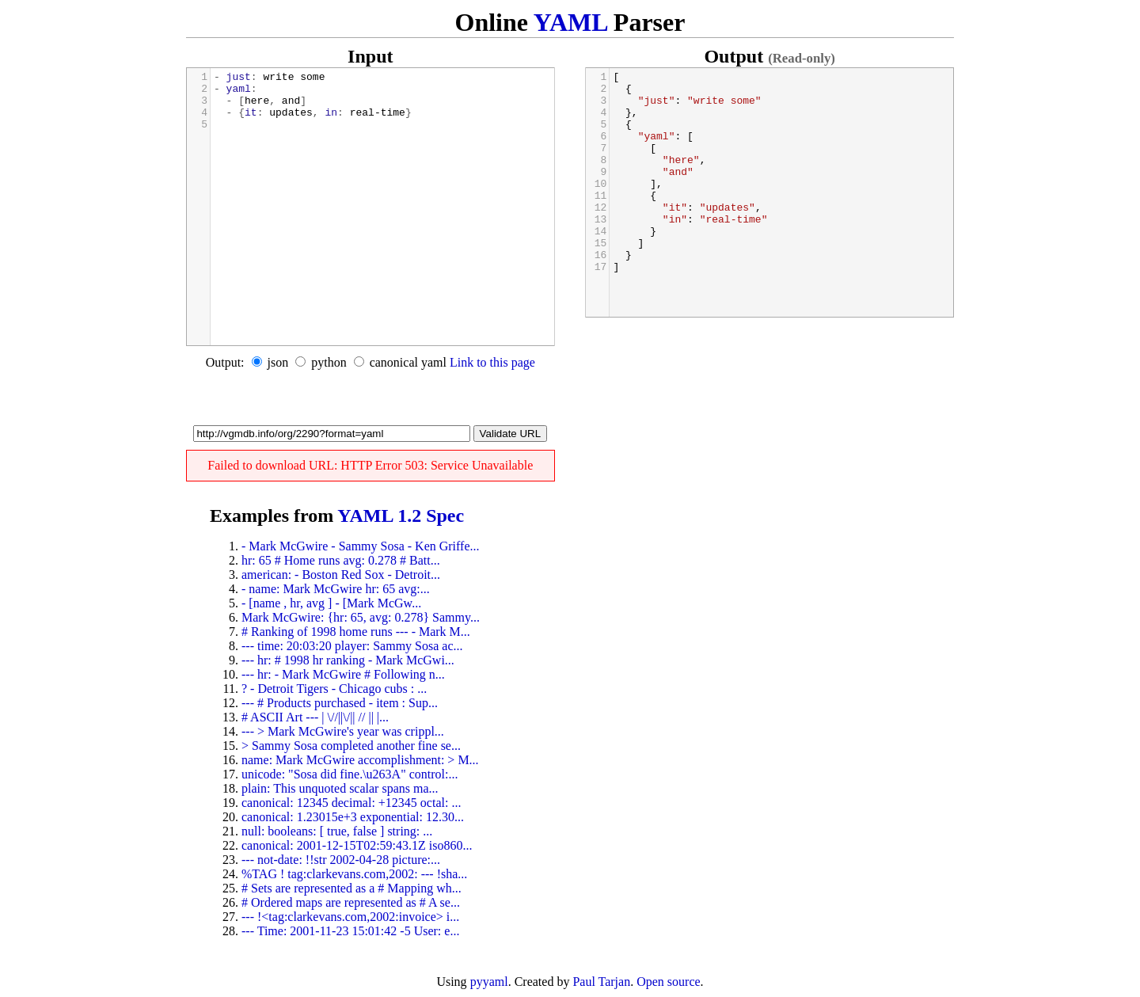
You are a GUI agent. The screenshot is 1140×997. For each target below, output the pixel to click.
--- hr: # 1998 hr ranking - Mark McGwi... (347, 660)
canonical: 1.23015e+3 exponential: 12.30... (352, 817)
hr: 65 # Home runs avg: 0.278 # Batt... (340, 560)
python (328, 362)
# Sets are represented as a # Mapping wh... (351, 888)
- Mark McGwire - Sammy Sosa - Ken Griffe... (360, 546)
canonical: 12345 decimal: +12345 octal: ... (351, 802)
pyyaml (489, 981)
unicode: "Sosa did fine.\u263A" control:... (349, 774)
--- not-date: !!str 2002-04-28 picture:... (340, 859)
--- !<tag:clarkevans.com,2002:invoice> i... (350, 916)
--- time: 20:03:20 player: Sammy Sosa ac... (352, 646)
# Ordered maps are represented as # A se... (350, 902)
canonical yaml (408, 362)
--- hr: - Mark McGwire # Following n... (343, 674)
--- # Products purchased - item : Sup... (339, 703)
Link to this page (492, 362)
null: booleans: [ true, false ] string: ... (336, 831)
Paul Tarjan (601, 981)
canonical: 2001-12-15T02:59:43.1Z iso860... (357, 845)
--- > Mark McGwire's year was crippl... (342, 731)
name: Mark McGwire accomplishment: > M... (360, 760)
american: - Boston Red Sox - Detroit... (340, 574)
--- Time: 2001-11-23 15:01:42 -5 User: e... (350, 931)
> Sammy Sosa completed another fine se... (351, 745)
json (278, 362)
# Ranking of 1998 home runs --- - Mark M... (355, 631)
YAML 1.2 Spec (400, 515)
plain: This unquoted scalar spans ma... (340, 788)
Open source (668, 981)
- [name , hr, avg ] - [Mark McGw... (331, 603)
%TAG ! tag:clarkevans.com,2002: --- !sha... (354, 874)
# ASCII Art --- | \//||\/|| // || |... (315, 717)
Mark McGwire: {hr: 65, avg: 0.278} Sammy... (360, 617)
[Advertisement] (370, 401)
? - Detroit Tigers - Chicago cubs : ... (334, 688)
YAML (570, 22)
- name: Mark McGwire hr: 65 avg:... (335, 589)
